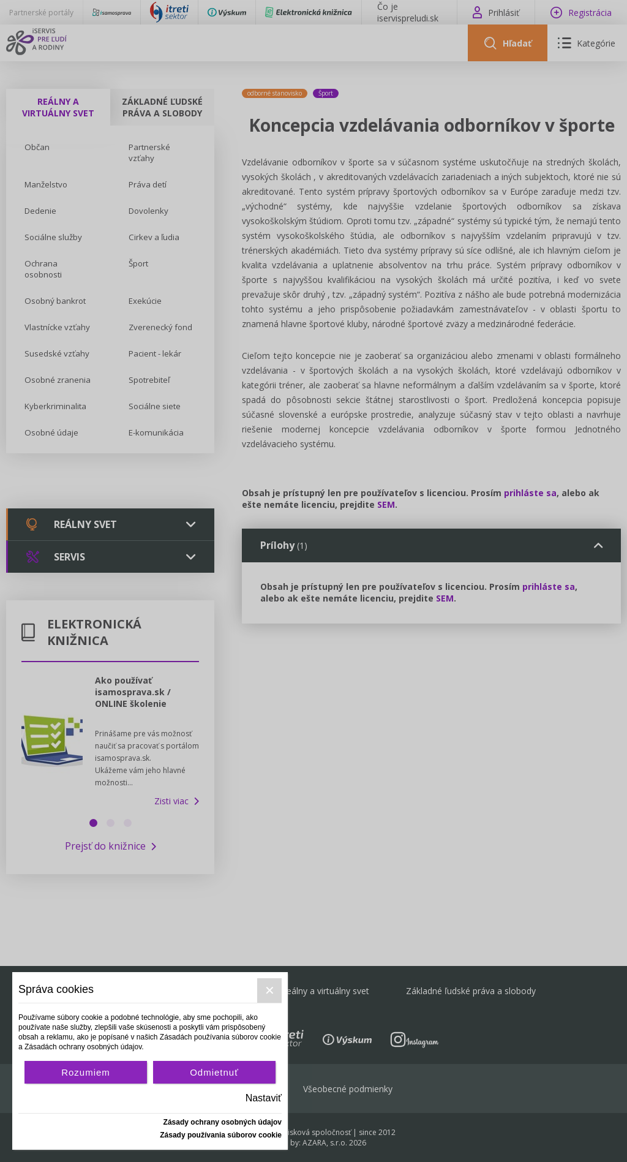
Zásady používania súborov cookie (221, 1135)
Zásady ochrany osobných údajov (222, 1122)
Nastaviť (264, 1098)
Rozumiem (85, 1072)
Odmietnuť (214, 1072)
